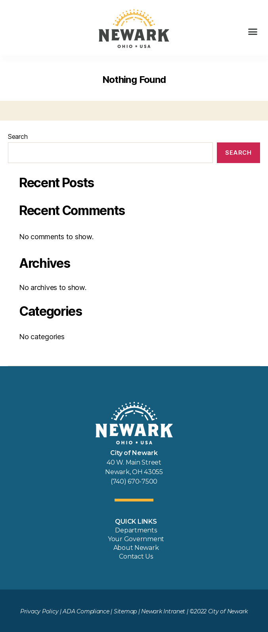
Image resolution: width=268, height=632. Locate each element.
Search (17, 136)
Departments (136, 530)
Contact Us (136, 556)
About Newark (136, 547)
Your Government (136, 539)
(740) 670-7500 (134, 481)
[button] (252, 31)
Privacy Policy (39, 611)
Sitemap (125, 611)
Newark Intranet (163, 611)
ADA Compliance (86, 611)
